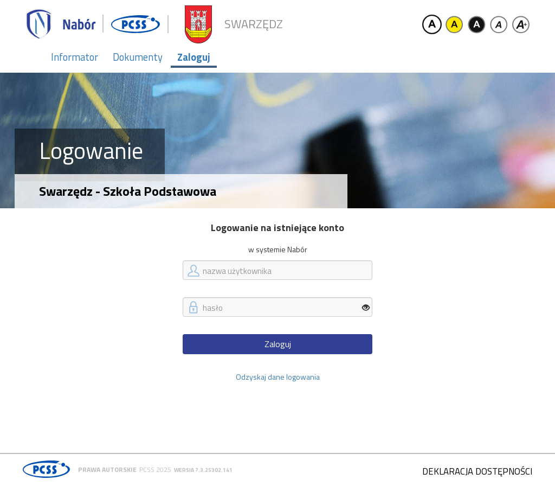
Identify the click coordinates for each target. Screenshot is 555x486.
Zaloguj (193, 57)
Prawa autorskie (107, 469)
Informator (74, 57)
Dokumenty (138, 57)
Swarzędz (253, 24)
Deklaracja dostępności (477, 471)
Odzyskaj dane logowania (278, 376)
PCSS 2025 (155, 469)
